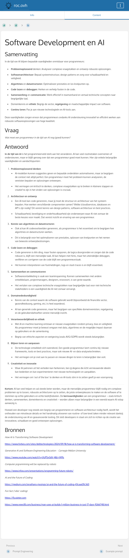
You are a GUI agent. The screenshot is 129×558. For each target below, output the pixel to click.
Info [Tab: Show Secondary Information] (32, 15)
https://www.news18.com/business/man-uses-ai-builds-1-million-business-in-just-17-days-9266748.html (57, 504)
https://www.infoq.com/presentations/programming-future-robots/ (39, 470)
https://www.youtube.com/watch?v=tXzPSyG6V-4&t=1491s (34, 457)
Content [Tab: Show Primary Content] (97, 15)
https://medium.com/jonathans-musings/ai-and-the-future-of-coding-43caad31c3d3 (47, 484)
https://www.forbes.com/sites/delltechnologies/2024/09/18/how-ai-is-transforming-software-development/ (60, 444)
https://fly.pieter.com (15, 497)
